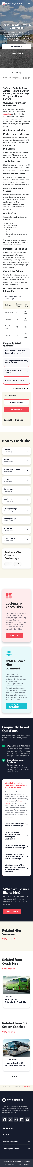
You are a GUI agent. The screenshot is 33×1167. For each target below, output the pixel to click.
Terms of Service (9, 1164)
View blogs (8, 968)
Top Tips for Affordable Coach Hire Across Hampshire (16, 1000)
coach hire (7, 114)
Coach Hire (8, 996)
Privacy (19, 1164)
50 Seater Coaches (11, 1060)
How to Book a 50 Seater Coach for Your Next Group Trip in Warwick (16, 1064)
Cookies (26, 1164)
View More (8, 939)
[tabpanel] (16, 992)
